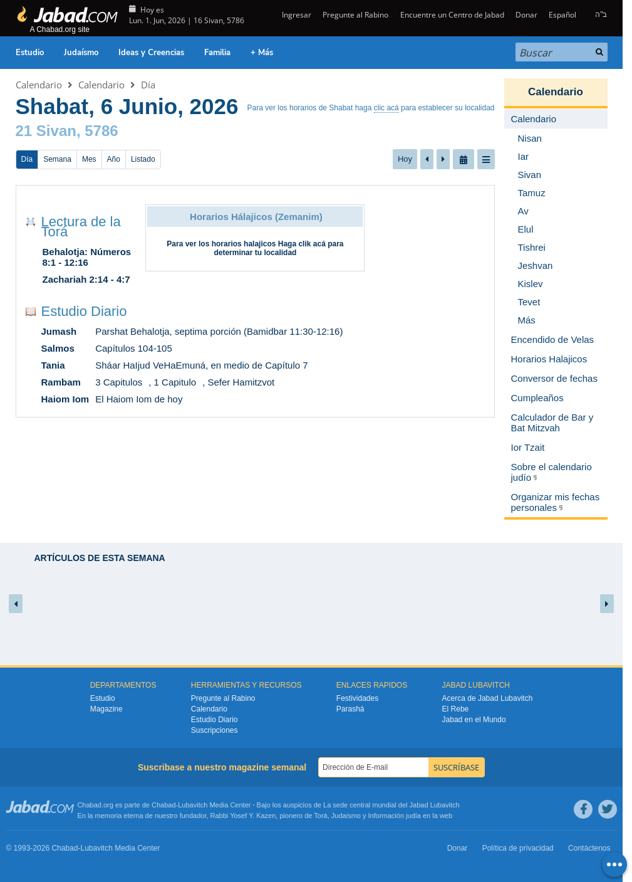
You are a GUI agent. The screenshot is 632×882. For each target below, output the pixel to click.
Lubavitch (192, 805)
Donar (526, 14)
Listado (143, 159)
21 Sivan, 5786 (67, 130)
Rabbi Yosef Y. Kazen (243, 815)
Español (562, 14)
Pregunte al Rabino (355, 14)
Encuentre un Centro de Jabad (452, 14)
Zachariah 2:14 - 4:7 (86, 279)
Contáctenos (589, 848)
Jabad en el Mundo (474, 719)
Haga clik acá (302, 243)
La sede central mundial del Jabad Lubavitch (391, 805)
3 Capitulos (118, 382)
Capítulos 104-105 (133, 348)
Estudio (30, 52)
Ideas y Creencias (151, 52)
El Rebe (455, 709)
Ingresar (295, 14)
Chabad (164, 805)
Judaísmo (81, 52)
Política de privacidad (518, 848)
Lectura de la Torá (81, 226)
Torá (320, 815)
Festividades (357, 698)
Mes (89, 159)
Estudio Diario (84, 311)
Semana (57, 159)
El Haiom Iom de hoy (138, 399)
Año (113, 159)
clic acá (386, 107)
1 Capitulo (175, 382)
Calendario (39, 84)
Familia (217, 52)
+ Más (262, 52)
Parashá (350, 709)
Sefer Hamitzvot (240, 382)
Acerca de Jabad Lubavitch (487, 698)
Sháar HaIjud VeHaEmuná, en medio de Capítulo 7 (201, 365)
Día (148, 84)
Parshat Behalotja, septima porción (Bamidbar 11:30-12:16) (219, 331)
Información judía (395, 815)
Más (527, 320)
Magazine (106, 709)
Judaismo (346, 815)
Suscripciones (214, 730)
